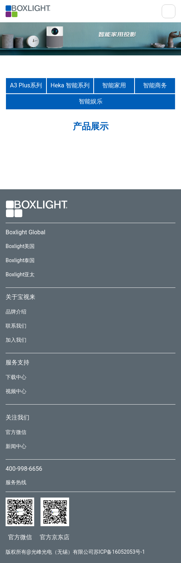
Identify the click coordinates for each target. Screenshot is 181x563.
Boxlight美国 (20, 246)
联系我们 (16, 326)
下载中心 (16, 377)
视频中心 (16, 391)
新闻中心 (16, 446)
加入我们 (16, 340)
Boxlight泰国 (20, 260)
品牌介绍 (16, 312)
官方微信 (16, 432)
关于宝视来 (20, 296)
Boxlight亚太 (20, 274)
